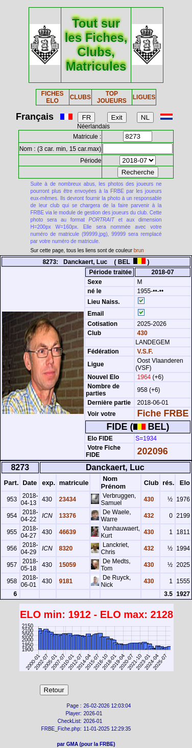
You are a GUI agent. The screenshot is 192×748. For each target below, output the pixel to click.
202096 (152, 451)
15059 (66, 564)
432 (148, 515)
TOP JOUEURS (112, 97)
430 (141, 333)
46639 (66, 532)
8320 (65, 548)
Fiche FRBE (163, 413)
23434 (66, 499)
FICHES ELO (52, 97)
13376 (66, 515)
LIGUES (144, 97)
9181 (65, 581)
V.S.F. (145, 351)
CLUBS (80, 97)
